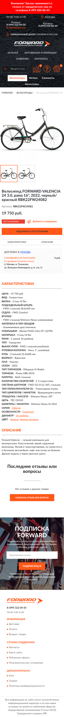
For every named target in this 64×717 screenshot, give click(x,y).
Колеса (33, 78)
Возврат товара (17, 634)
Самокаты (48, 78)
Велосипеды (17, 78)
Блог (11, 676)
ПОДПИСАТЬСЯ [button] (32, 566)
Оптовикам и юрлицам (40, 53)
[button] (16, 27)
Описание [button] (47, 242)
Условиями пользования (43, 577)
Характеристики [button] (17, 242)
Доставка (14, 624)
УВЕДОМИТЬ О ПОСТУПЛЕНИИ (32, 231)
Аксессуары (32, 84)
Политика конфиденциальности (27, 686)
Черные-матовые (29, 419)
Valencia (16, 408)
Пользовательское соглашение (26, 663)
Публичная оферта (19, 658)
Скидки (13, 681)
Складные (28, 412)
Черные (14, 419)
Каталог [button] (13, 53)
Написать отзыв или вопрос (32, 498)
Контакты (41, 59)
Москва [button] (25, 252)
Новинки (22, 59)
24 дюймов (22, 416)
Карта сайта (15, 652)
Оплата (13, 629)
